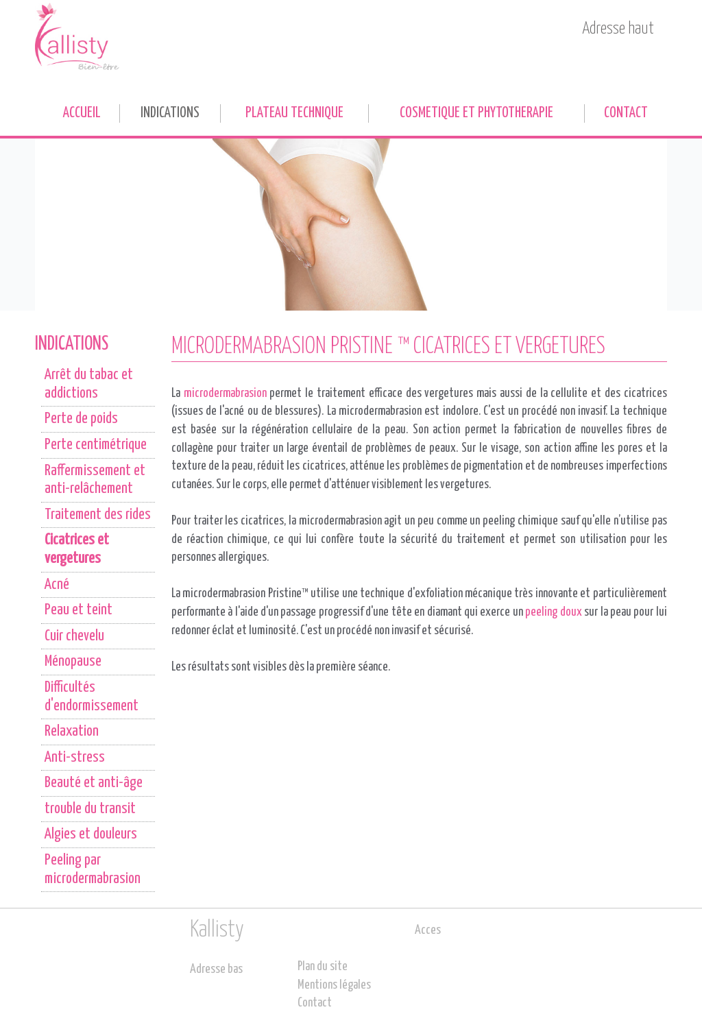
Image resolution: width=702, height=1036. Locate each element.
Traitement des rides (98, 514)
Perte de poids (81, 418)
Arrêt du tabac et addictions (89, 384)
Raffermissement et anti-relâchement (95, 480)
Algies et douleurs (91, 834)
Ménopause (73, 661)
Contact (626, 113)
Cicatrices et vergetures (77, 549)
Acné (57, 584)
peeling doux (553, 612)
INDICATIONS (170, 113)
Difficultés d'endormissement (91, 697)
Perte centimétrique (96, 445)
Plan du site (323, 967)
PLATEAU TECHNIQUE (294, 113)
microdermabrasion (225, 393)
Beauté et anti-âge (94, 783)
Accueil (82, 113)
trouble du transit (90, 809)
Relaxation (72, 731)
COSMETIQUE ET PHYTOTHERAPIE (476, 113)
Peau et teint (78, 610)
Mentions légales (334, 985)
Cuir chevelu (74, 636)
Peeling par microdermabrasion (93, 870)
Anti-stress (75, 757)
